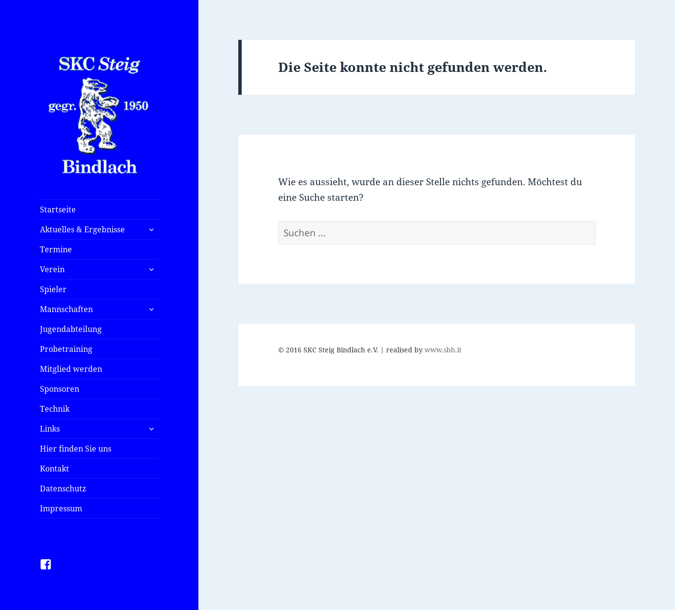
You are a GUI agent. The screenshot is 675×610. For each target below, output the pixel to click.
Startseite (58, 209)
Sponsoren (59, 388)
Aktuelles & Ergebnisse (82, 229)
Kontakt (54, 468)
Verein (52, 269)
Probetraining (66, 349)
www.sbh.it (443, 349)
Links (50, 428)
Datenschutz (63, 488)
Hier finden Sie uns (75, 448)
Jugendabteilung (71, 329)
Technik (55, 408)
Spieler (53, 289)
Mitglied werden (71, 369)
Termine (56, 249)
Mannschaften (66, 309)
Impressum (61, 508)
